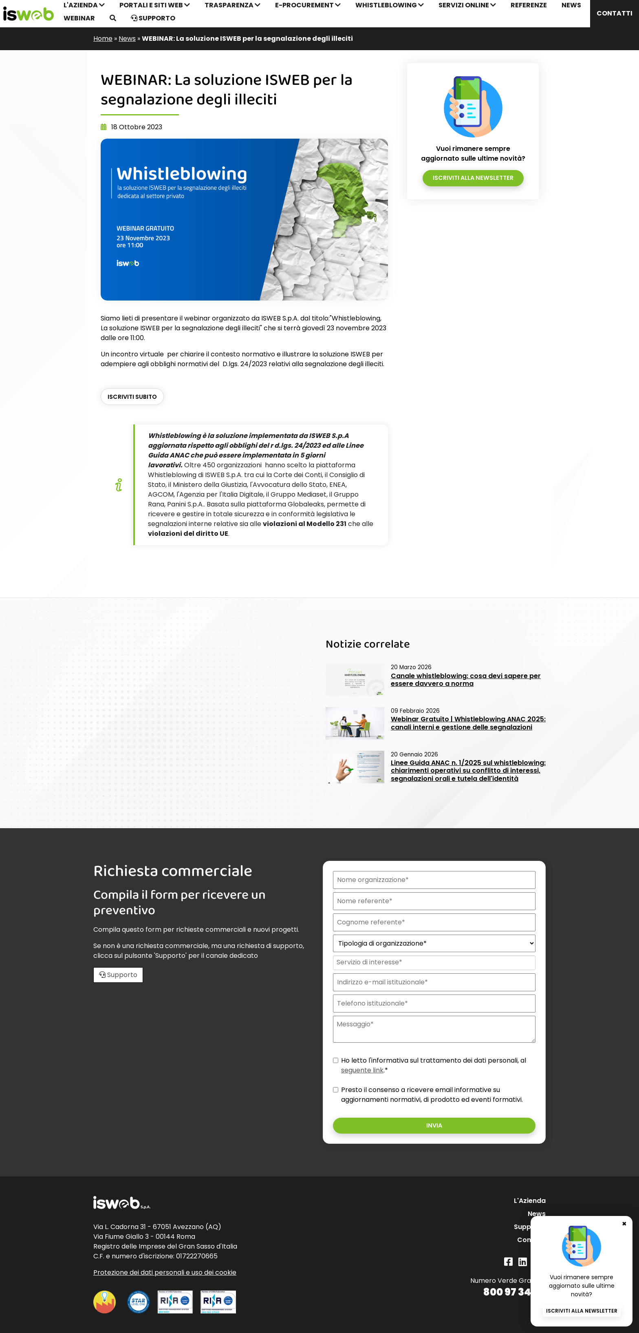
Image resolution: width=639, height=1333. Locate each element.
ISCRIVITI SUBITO (132, 397)
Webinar (79, 18)
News (127, 38)
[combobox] (433, 962)
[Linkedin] (522, 1262)
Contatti (614, 13)
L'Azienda (530, 1200)
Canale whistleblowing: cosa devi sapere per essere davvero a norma (466, 679)
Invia (434, 1125)
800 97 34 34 (514, 1292)
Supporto (153, 18)
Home (102, 38)
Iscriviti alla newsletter (473, 178)
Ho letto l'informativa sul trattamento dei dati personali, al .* (433, 1065)
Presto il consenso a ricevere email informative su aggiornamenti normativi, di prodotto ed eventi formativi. (432, 1094)
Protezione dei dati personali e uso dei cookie (164, 1272)
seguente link (362, 1070)
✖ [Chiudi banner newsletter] (624, 1224)
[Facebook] (508, 1262)
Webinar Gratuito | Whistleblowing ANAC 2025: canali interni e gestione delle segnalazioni (468, 723)
